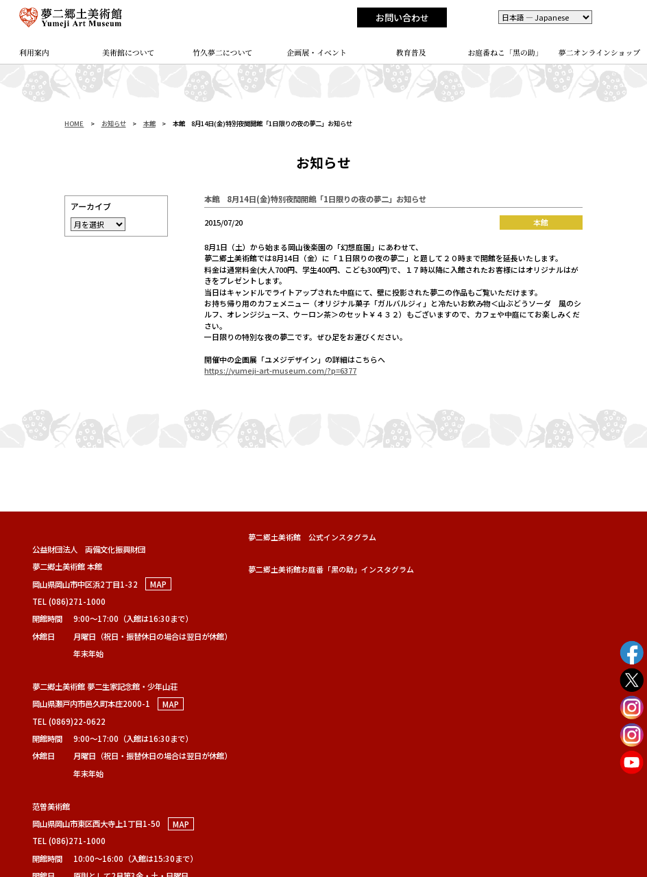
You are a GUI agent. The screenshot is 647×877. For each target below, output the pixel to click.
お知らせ (113, 123)
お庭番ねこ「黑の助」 (504, 52)
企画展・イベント (316, 52)
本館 (149, 123)
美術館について (128, 52)
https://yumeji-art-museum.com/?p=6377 (280, 370)
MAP (158, 584)
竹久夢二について (222, 52)
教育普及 (411, 52)
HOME (74, 123)
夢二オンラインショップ (600, 52)
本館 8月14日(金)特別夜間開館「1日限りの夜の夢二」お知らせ (315, 198)
